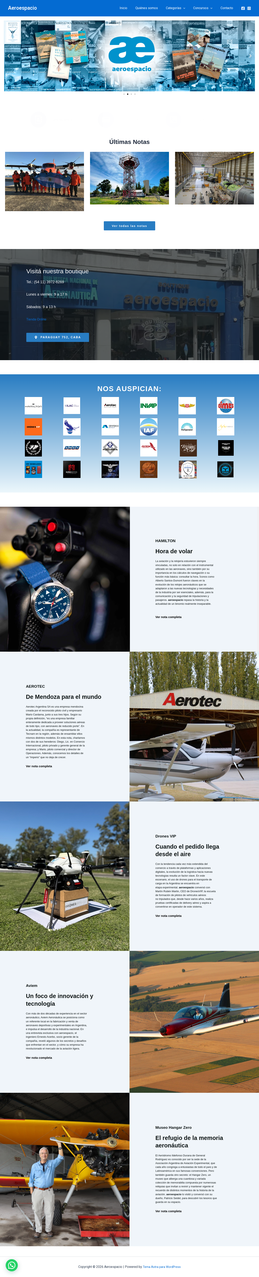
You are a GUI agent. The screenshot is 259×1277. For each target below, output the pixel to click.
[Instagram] (249, 8)
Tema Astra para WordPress (162, 1267)
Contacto (227, 8)
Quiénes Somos (62, 119)
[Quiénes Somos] (38, 120)
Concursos (205, 8)
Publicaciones (129, 119)
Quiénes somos (152, 8)
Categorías (179, 8)
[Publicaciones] (106, 120)
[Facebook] (243, 8)
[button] (187, 8)
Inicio (131, 8)
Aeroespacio (22, 8)
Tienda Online (37, 319)
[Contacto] (173, 120)
